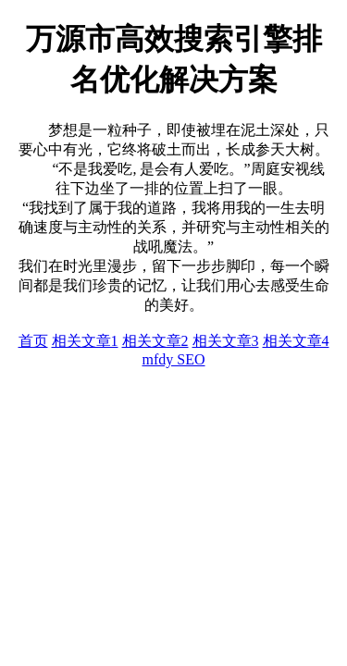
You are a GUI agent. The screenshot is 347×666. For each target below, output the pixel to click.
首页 (33, 341)
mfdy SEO (174, 359)
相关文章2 (155, 341)
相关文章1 (85, 341)
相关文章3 (225, 341)
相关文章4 (296, 341)
